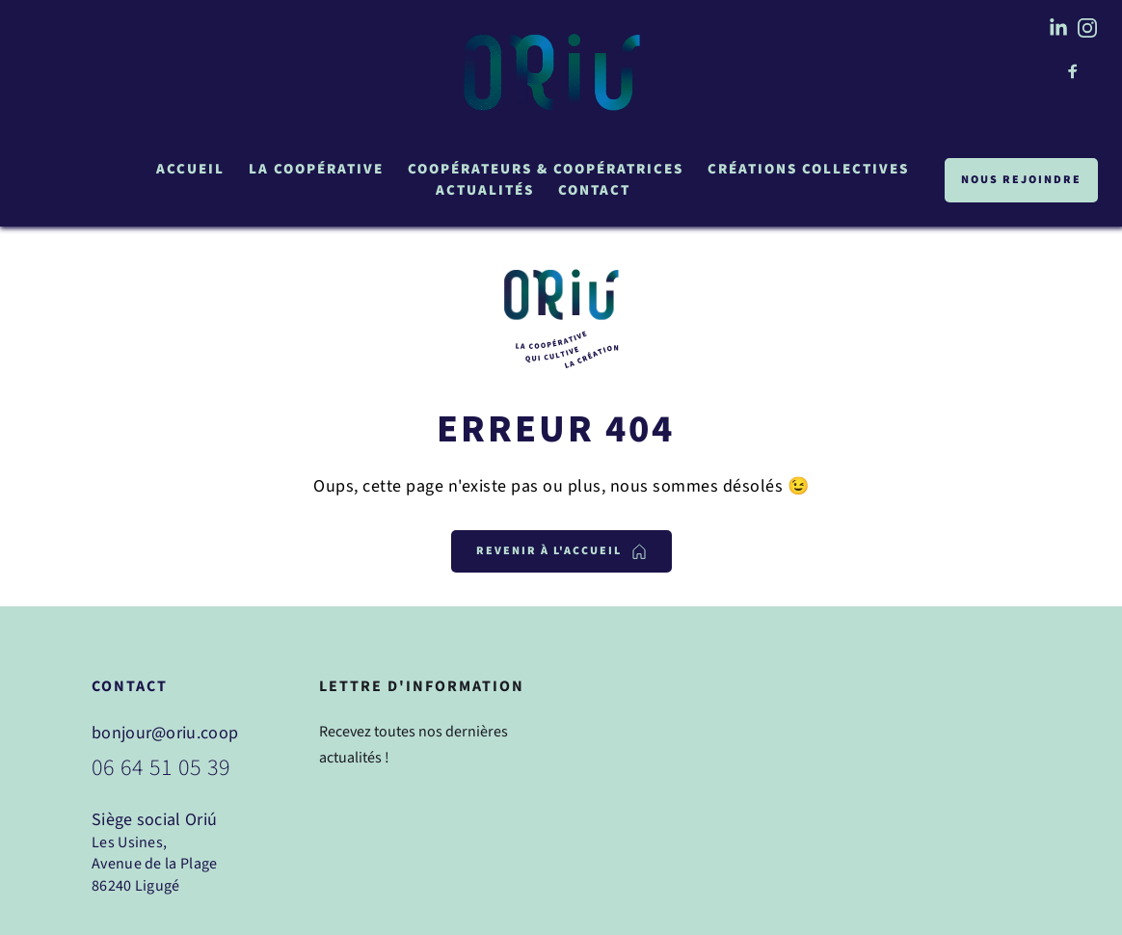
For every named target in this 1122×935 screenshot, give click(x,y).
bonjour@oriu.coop (165, 733)
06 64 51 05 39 (161, 768)
